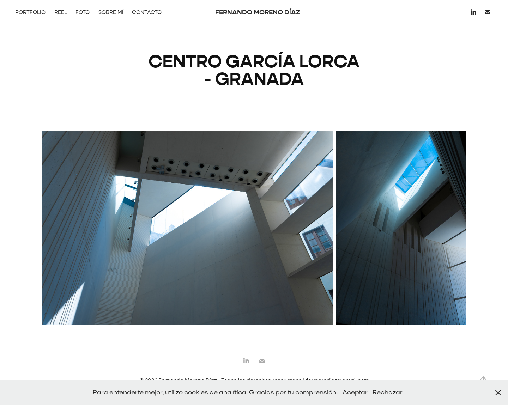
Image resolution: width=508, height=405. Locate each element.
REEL (60, 12)
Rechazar (388, 392)
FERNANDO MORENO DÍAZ (257, 12)
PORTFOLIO (30, 12)
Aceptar (355, 392)
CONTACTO (147, 12)
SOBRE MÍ (110, 12)
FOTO (82, 12)
